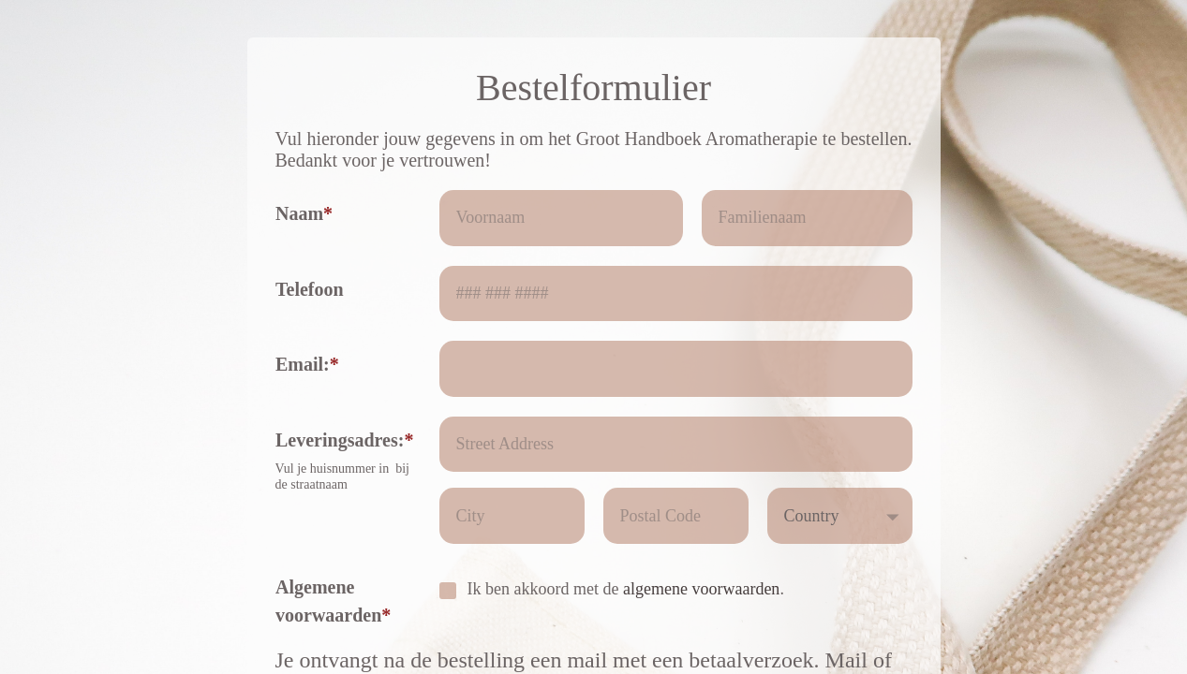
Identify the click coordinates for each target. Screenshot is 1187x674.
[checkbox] (447, 590)
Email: (302, 364)
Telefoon (309, 289)
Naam (299, 213)
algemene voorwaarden (701, 588)
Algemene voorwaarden (328, 601)
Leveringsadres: (339, 440)
